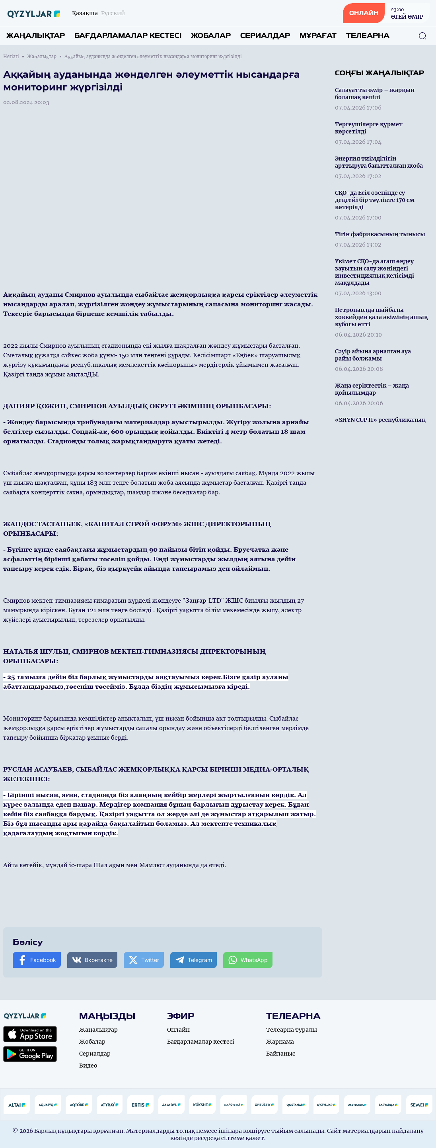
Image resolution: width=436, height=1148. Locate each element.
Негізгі (11, 56)
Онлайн (178, 1029)
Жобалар (211, 35)
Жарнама (280, 1041)
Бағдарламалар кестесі (127, 35)
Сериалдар (265, 35)
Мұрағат (318, 35)
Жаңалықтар (35, 35)
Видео (88, 1065)
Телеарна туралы (291, 1029)
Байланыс (280, 1053)
